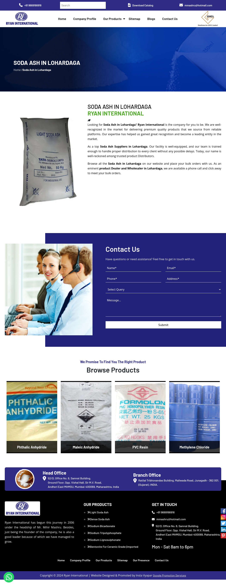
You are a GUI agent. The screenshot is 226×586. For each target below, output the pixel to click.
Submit (163, 332)
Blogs (152, 19)
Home (63, 19)
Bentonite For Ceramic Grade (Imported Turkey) (112, 555)
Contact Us (170, 19)
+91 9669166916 (30, 5)
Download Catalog (140, 5)
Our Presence (141, 566)
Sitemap (135, 19)
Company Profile (85, 19)
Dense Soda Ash (98, 525)
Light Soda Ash (98, 518)
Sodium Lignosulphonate (104, 546)
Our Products (113, 19)
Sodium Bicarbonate (101, 532)
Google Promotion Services (169, 581)
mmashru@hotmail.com (195, 5)
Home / (18, 74)
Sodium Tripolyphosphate (104, 539)
